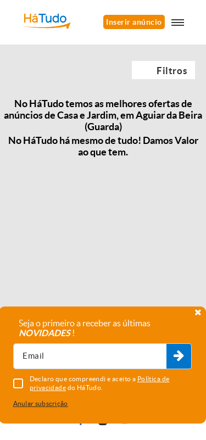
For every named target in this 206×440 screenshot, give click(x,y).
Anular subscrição (40, 403)
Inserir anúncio (134, 22)
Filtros (172, 70)
